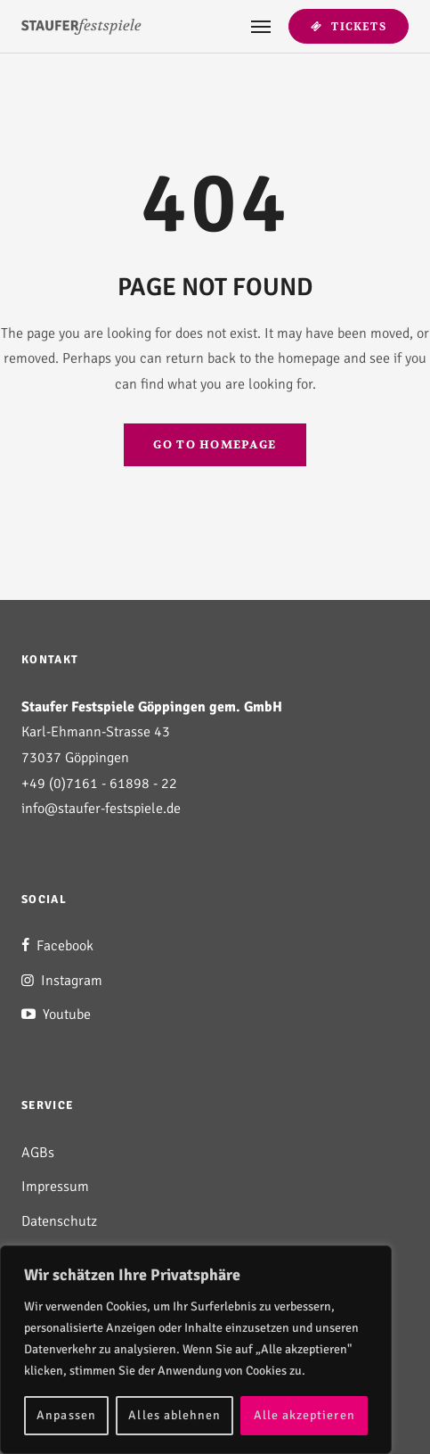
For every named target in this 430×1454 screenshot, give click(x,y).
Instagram (61, 981)
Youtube (56, 1014)
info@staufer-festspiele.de (101, 808)
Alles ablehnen (174, 1415)
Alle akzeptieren (304, 1415)
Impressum (55, 1186)
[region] (196, 1349)
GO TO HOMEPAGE (214, 445)
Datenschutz (59, 1221)
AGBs (37, 1153)
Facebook (57, 946)
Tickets (348, 27)
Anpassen (66, 1415)
